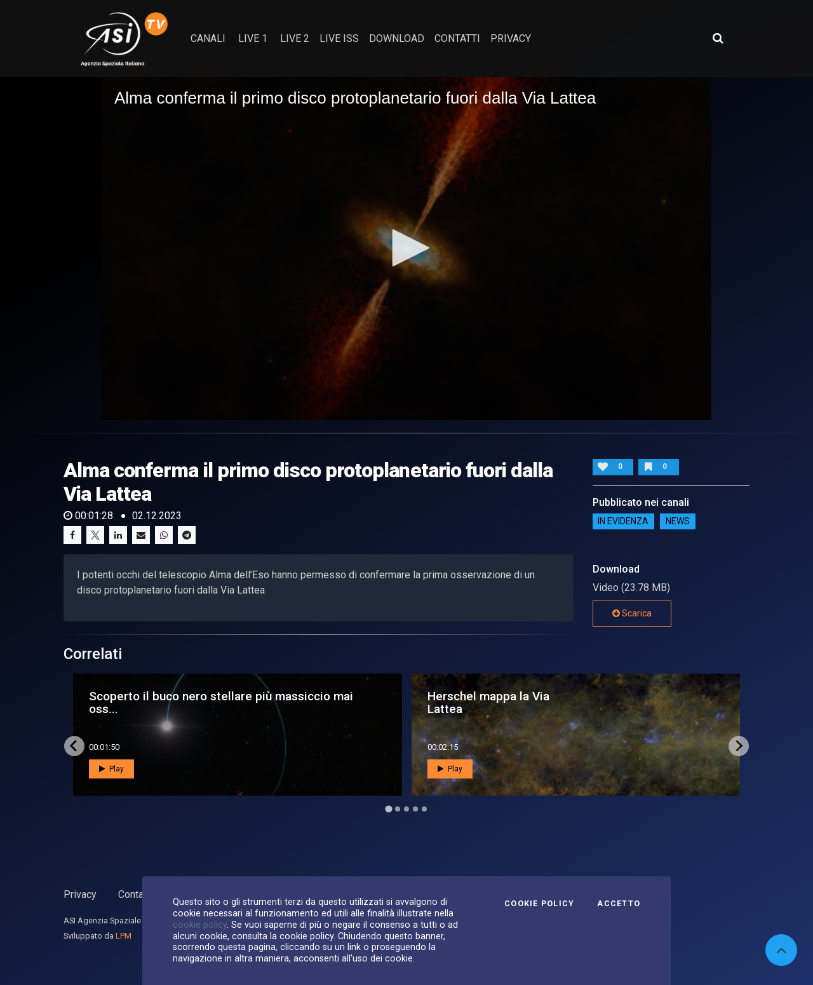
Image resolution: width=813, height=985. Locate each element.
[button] (406, 248)
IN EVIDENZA (623, 522)
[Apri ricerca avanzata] (717, 38)
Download (396, 38)
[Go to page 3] (406, 809)
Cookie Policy (539, 903)
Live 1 (252, 38)
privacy (510, 38)
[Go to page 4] (415, 809)
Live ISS (339, 38)
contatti (457, 38)
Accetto (618, 903)
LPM (123, 936)
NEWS (678, 522)
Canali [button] (208, 38)
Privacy (80, 894)
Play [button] (111, 768)
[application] (406, 248)
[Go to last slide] (74, 746)
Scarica (632, 613)
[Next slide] (739, 746)
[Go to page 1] (388, 808)
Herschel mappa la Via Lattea (488, 702)
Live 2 (294, 38)
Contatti (135, 894)
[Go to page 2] (397, 809)
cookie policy (200, 925)
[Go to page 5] (424, 809)
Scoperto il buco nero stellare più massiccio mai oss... (221, 702)
